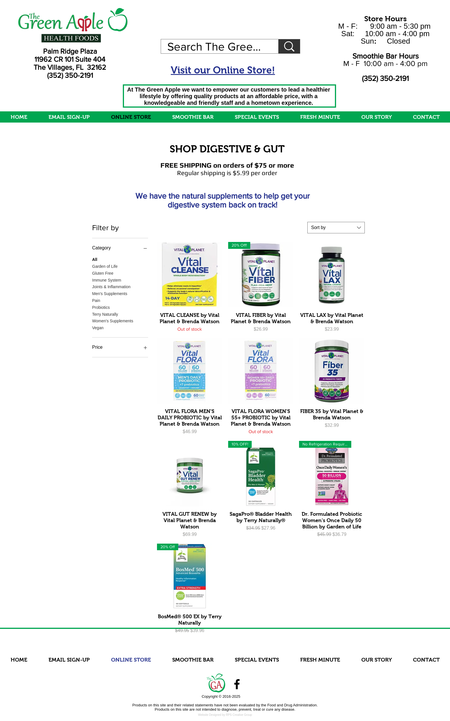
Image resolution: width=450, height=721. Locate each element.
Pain (96, 300)
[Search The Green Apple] (215, 46)
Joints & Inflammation (111, 286)
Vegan (98, 327)
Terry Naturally (105, 314)
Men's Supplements (109, 293)
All (94, 259)
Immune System (106, 279)
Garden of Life (105, 266)
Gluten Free (102, 273)
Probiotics (101, 307)
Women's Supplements (112, 320)
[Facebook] (237, 684)
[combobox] (336, 227)
